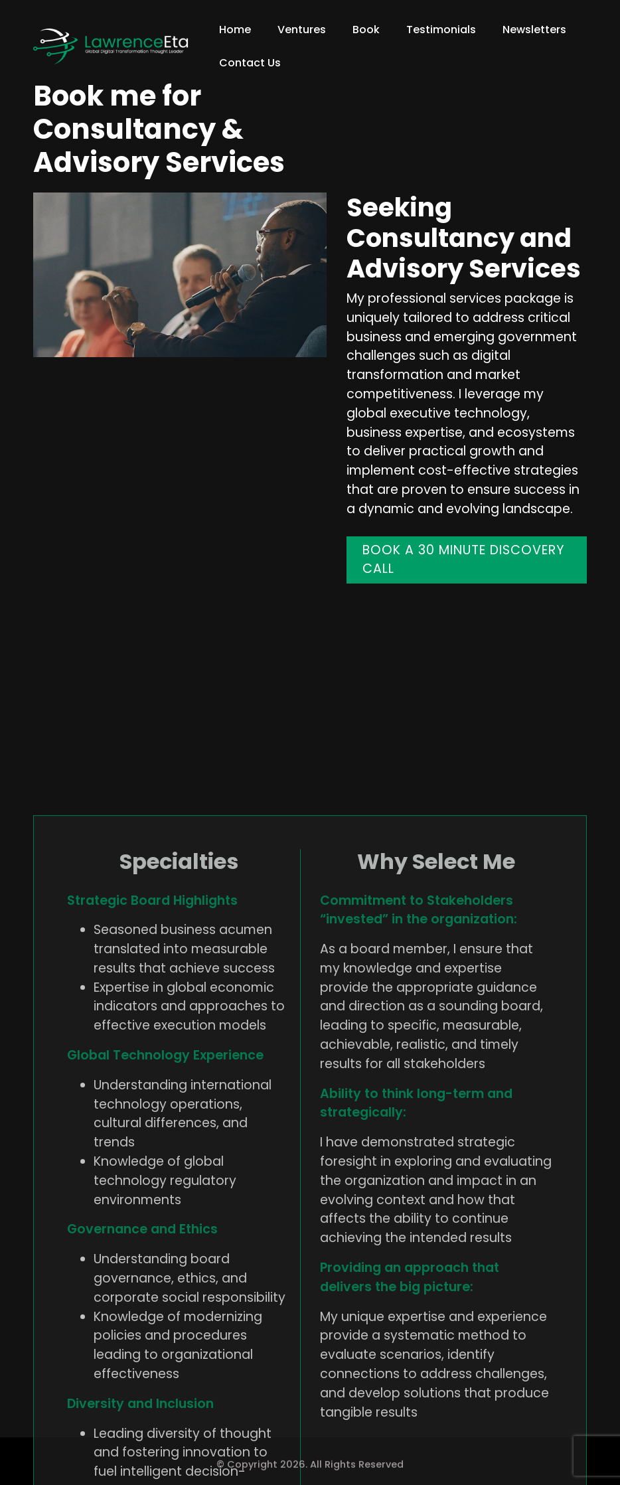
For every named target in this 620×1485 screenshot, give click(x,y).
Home (235, 29)
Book (366, 29)
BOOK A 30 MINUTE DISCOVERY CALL (463, 559)
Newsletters (534, 29)
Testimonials (441, 29)
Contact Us (250, 62)
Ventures (301, 29)
